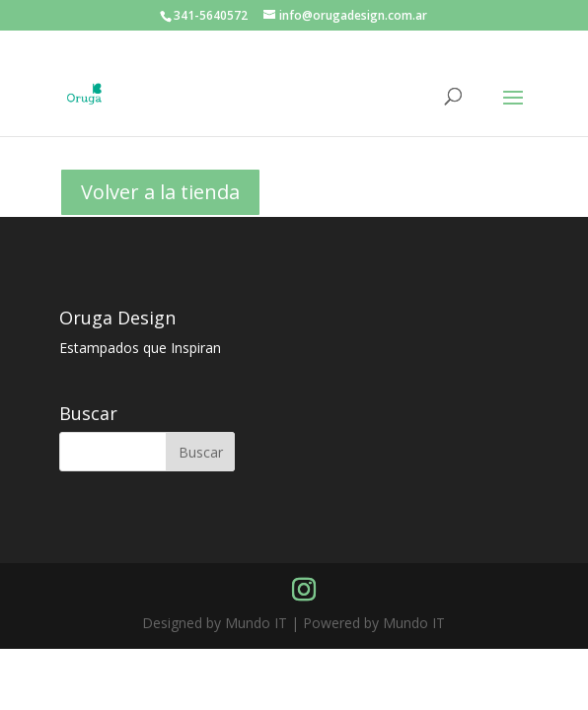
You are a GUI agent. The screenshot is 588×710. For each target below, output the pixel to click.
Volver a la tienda (160, 191)
